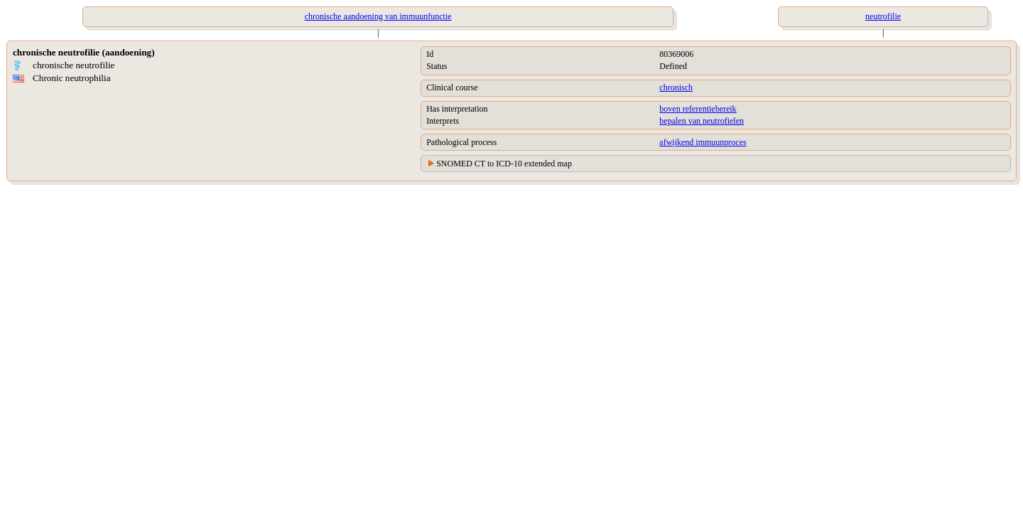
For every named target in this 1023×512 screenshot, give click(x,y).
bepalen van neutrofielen (701, 121)
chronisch (676, 87)
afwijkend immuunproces (702, 142)
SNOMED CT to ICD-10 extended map (504, 164)
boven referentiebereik (697, 109)
